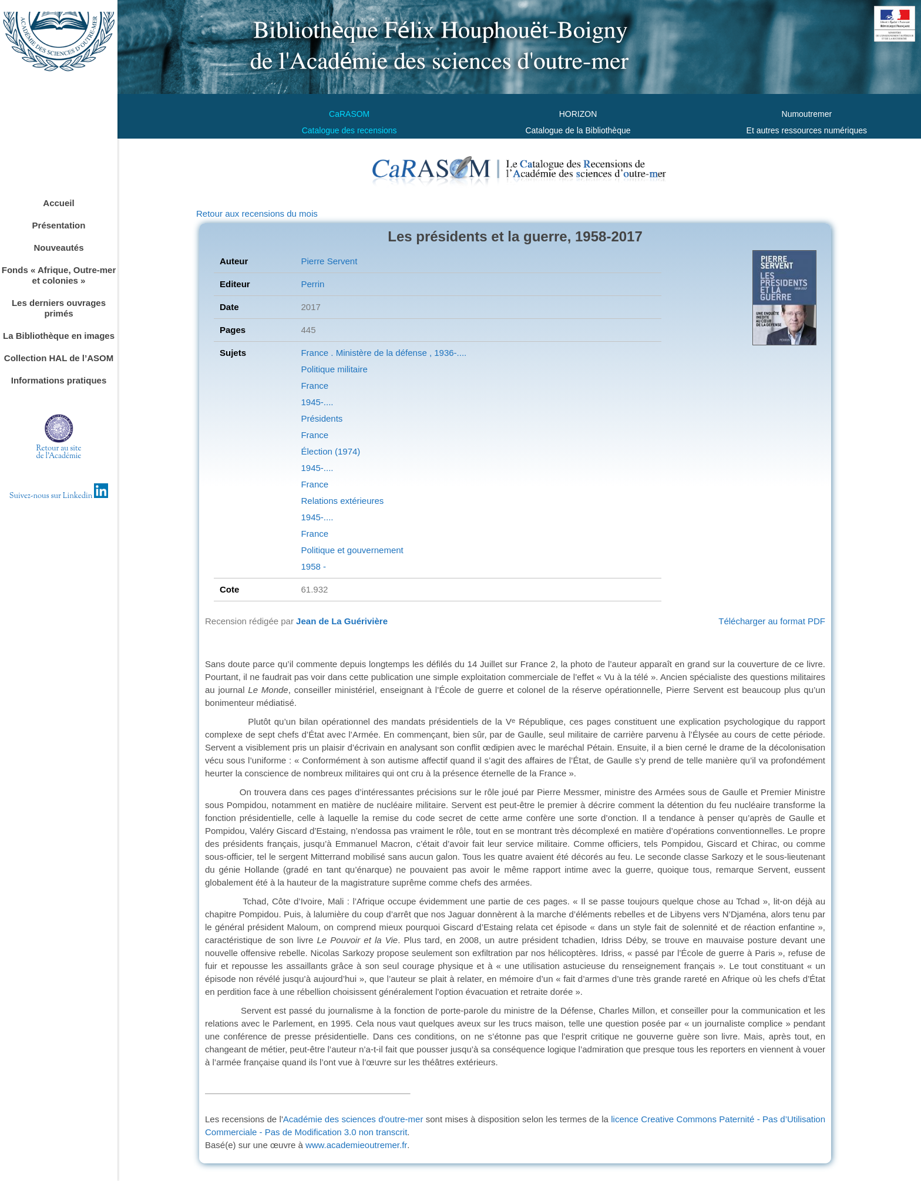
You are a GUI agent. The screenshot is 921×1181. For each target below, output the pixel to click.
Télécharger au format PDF (771, 621)
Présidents (321, 418)
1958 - (313, 566)
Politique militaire (334, 369)
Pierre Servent (329, 261)
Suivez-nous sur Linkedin (59, 496)
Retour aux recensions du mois (257, 213)
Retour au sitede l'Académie (59, 452)
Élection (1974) (330, 451)
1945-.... (317, 402)
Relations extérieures (342, 501)
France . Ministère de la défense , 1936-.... (383, 353)
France (314, 386)
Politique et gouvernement (352, 550)
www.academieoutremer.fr (356, 1145)
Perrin (312, 284)
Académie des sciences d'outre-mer (354, 1119)
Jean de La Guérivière (342, 621)
